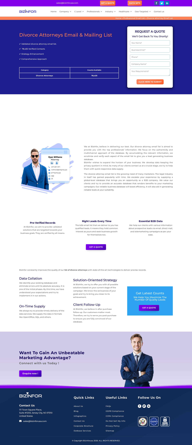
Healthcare (124, 11)
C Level (77, 11)
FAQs (108, 406)
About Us (78, 406)
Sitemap (110, 431)
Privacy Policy (113, 426)
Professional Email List (134, 18)
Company (64, 11)
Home (54, 11)
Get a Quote (96, 247)
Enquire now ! (30, 373)
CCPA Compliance (115, 416)
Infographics (80, 416)
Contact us (159, 11)
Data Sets (134, 3)
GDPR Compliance (115, 411)
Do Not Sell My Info (115, 421)
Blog (76, 411)
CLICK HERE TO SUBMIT (150, 82)
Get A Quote (107, 3)
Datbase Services (82, 431)
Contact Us (79, 421)
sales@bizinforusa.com (35, 421)
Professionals (93, 11)
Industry (109, 11)
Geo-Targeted (141, 11)
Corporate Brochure (83, 426)
